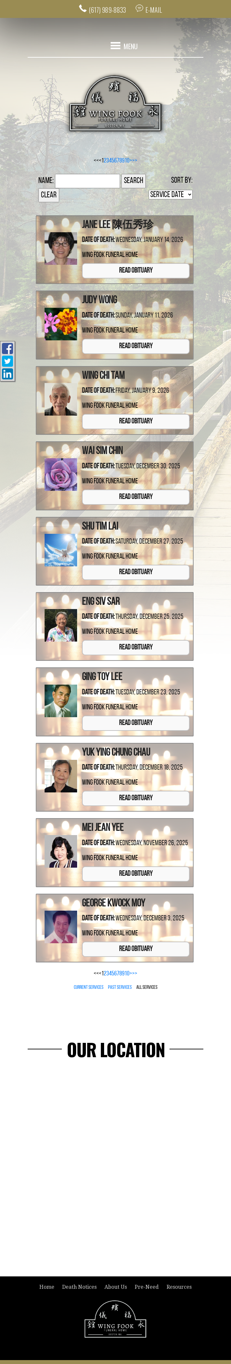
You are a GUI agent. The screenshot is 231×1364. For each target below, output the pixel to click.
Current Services (88, 987)
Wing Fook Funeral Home (110, 255)
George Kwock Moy (113, 904)
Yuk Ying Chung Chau (116, 753)
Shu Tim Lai (100, 527)
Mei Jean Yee (103, 828)
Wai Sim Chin (102, 451)
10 (127, 161)
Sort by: (182, 181)
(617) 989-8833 (107, 10)
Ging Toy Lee (102, 678)
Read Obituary (136, 271)
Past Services (120, 987)
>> (134, 161)
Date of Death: (98, 240)
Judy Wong (99, 301)
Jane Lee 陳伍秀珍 (118, 225)
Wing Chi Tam (103, 376)
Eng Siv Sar (101, 602)
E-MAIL (154, 10)
